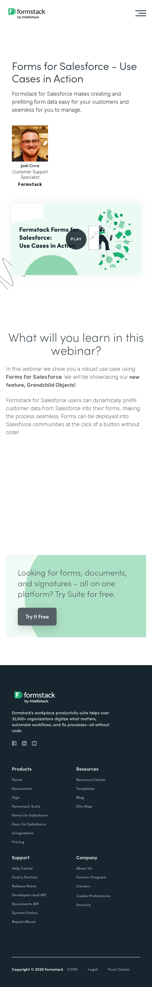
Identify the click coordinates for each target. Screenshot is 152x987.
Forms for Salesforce (34, 384)
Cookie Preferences (93, 895)
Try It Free (37, 624)
